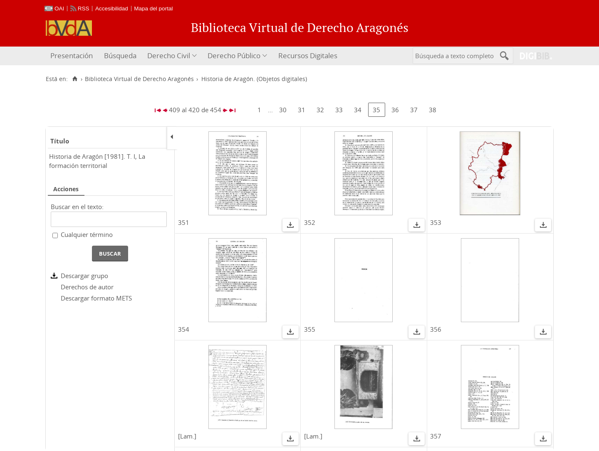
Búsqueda (120, 55)
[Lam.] (187, 436)
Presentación (71, 55)
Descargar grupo (84, 275)
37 (414, 110)
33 (339, 110)
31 (301, 110)
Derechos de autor (87, 287)
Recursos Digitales (307, 55)
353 (435, 222)
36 (395, 110)
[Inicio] (74, 79)
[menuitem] (72, 56)
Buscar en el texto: (77, 206)
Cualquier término (87, 234)
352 (309, 222)
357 (435, 436)
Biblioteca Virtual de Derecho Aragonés (139, 79)
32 (320, 110)
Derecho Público (234, 55)
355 (309, 329)
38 (432, 110)
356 (435, 329)
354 (183, 329)
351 (183, 222)
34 (357, 110)
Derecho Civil (168, 55)
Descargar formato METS (96, 298)
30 (283, 110)
